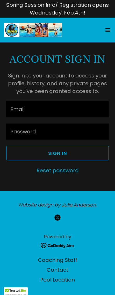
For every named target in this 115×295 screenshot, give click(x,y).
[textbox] (57, 109)
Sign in (57, 153)
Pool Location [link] (57, 279)
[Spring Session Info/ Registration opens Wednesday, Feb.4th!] (57, 9)
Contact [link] (57, 270)
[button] (108, 30)
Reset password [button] (58, 170)
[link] (33, 30)
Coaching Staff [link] (57, 260)
